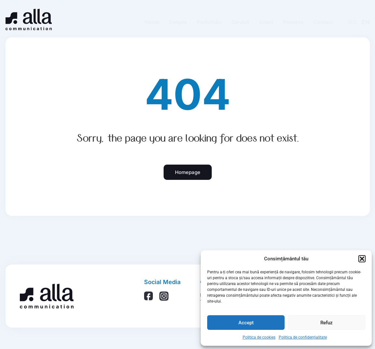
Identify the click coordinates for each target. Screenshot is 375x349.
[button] (362, 259)
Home (152, 22)
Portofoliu (209, 22)
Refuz (326, 323)
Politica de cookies (259, 337)
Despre (178, 22)
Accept (246, 323)
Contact (323, 22)
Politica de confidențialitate (303, 337)
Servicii (240, 22)
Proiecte (293, 22)
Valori (266, 22)
